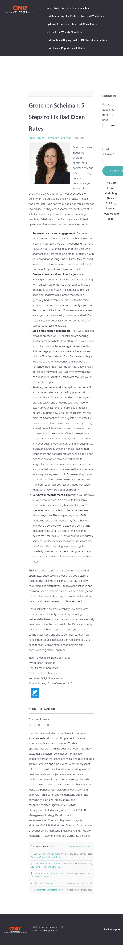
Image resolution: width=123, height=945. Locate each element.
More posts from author (81, 846)
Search (113, 125)
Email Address (108, 152)
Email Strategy (37, 138)
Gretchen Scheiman (59, 137)
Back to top (112, 929)
